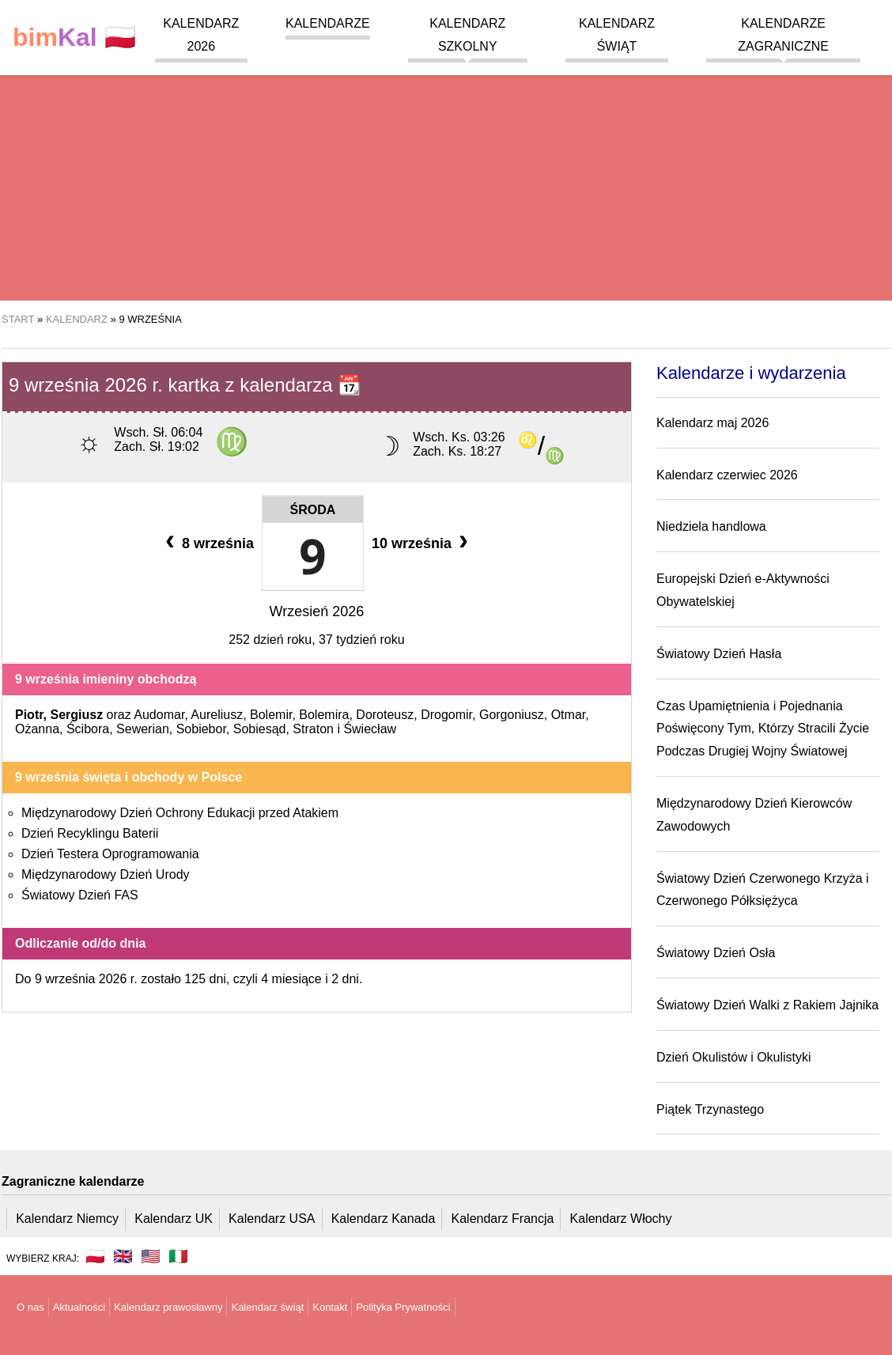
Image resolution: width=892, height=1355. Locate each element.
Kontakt (329, 1307)
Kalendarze (327, 23)
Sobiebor (201, 729)
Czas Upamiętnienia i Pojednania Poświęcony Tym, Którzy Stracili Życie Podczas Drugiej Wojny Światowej (762, 729)
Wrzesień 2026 (317, 611)
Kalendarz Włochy (621, 1218)
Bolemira (324, 714)
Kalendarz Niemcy (67, 1218)
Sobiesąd (259, 729)
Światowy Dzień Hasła (718, 653)
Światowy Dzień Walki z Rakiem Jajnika (767, 1005)
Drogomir (446, 714)
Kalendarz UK (173, 1218)
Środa (313, 510)
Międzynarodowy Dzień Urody (105, 874)
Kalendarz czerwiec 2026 (727, 475)
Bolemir (271, 714)
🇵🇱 (74, 38)
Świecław (369, 729)
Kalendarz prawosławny (168, 1307)
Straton (313, 729)
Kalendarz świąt (267, 1307)
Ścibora (87, 729)
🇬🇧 (123, 1256)
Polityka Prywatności (403, 1307)
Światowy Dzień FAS (79, 895)
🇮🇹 (178, 1256)
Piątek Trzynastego (710, 1109)
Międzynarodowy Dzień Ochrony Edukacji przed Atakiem (179, 812)
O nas (30, 1307)
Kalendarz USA (272, 1218)
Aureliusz (217, 714)
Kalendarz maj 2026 (712, 423)
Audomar (159, 714)
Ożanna (37, 729)
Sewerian (142, 729)
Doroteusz (385, 714)
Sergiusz (76, 714)
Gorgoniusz (511, 714)
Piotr (29, 714)
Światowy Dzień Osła (715, 952)
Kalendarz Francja (503, 1218)
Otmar (568, 714)
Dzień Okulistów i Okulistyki (733, 1057)
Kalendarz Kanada (383, 1218)
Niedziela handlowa (711, 526)
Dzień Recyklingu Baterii (89, 833)
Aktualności (79, 1307)
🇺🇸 (151, 1256)
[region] (446, 174)
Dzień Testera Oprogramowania (110, 854)
